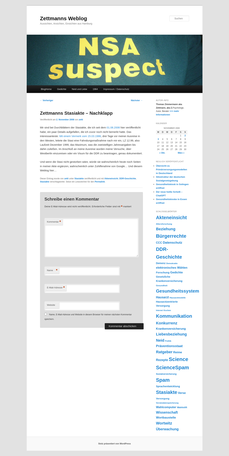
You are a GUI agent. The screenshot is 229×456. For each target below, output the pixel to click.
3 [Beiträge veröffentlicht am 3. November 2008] (158, 139)
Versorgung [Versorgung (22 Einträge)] (162, 398)
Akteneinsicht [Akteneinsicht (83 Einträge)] (171, 217)
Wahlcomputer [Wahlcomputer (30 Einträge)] (166, 407)
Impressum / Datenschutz (116, 89)
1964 (95, 89)
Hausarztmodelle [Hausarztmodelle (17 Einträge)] (178, 298)
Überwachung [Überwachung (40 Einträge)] (167, 429)
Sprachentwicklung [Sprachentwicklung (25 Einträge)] (168, 386)
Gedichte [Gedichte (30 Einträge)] (176, 272)
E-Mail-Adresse (56, 287)
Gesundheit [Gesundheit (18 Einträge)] (161, 285)
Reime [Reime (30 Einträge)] (177, 352)
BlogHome (46, 89)
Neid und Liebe (79, 89)
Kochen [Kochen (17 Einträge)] (167, 310)
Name (52, 270)
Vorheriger (46, 100)
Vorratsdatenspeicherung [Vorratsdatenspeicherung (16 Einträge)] (167, 403)
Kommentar (54, 221)
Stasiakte (79, 178)
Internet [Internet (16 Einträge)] (159, 310)
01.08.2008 (113, 127)
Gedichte (61, 89)
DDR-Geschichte (127, 178)
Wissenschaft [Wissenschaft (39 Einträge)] (167, 412)
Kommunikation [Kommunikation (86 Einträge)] (174, 316)
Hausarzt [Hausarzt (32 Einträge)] (162, 297)
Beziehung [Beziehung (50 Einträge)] (166, 229)
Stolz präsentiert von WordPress (114, 443)
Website (51, 305)
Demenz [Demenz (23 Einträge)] (161, 263)
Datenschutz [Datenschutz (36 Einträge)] (172, 242)
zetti (81, 119)
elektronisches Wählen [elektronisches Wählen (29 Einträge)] (172, 267)
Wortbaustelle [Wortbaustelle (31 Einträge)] (166, 417)
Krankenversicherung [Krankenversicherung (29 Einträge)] (171, 328)
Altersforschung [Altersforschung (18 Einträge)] (164, 224)
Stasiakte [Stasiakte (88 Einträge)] (166, 392)
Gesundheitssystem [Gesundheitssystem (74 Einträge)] (177, 291)
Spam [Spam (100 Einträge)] (163, 380)
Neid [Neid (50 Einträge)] (160, 340)
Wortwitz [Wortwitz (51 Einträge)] (164, 423)
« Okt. (162, 153)
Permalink (100, 181)
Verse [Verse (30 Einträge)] (182, 393)
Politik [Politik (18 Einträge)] (168, 341)
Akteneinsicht (111, 178)
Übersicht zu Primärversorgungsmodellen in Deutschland (171, 169)
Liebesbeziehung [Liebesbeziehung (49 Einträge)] (171, 334)
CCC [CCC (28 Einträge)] (159, 242)
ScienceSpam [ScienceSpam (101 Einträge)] (172, 367)
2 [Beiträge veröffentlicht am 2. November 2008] (185, 135)
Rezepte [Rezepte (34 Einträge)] (162, 360)
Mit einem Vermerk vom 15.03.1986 (80, 136)
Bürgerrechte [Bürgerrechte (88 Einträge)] (171, 236)
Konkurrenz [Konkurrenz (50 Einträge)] (166, 323)
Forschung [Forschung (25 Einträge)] (163, 272)
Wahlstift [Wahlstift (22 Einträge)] (182, 407)
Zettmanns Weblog (63, 18)
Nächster (137, 100)
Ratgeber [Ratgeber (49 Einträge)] (164, 352)
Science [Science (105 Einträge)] (178, 359)
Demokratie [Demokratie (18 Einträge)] (172, 263)
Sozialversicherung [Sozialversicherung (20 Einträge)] (166, 374)
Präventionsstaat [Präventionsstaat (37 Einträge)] (169, 346)
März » (181, 153)
